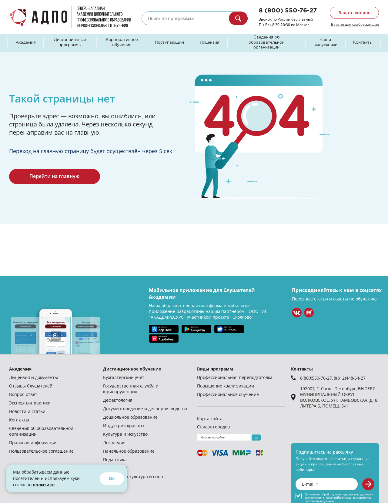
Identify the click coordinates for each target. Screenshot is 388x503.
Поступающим (169, 42)
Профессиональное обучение (228, 394)
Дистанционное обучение (132, 369)
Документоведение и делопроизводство (145, 408)
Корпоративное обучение (122, 42)
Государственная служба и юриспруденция (131, 388)
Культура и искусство (125, 434)
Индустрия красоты (123, 425)
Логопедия (114, 442)
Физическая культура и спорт (134, 476)
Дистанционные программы (70, 42)
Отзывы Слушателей (30, 386)
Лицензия (209, 42)
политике (44, 485)
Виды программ (215, 369)
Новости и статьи (27, 411)
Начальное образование (129, 451)
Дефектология (117, 400)
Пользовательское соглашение (41, 451)
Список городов (213, 427)
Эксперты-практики (30, 403)
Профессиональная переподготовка (235, 377)
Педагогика (115, 459)
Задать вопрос (354, 12)
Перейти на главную (54, 176)
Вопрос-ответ (23, 394)
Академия (26, 42)
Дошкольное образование (130, 417)
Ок (112, 478)
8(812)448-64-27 (350, 378)
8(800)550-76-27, (317, 378)
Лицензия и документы (33, 377)
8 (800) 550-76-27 (288, 10)
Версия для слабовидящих (355, 24)
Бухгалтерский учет (123, 377)
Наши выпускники (325, 42)
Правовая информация (33, 442)
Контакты (363, 42)
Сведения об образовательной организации (266, 42)
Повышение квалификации (225, 386)
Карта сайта (209, 418)
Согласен (310, 494)
